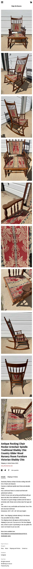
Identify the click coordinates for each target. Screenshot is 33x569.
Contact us (24, 548)
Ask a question (15, 470)
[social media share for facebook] (2, 470)
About (6, 548)
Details (3, 477)
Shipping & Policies (12, 477)
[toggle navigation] (2, 2)
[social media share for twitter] (5, 470)
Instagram (3, 555)
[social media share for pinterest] (9, 470)
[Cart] (31, 2)
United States (11, 463)
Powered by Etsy (5, 566)
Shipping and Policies (15, 548)
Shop (2, 548)
